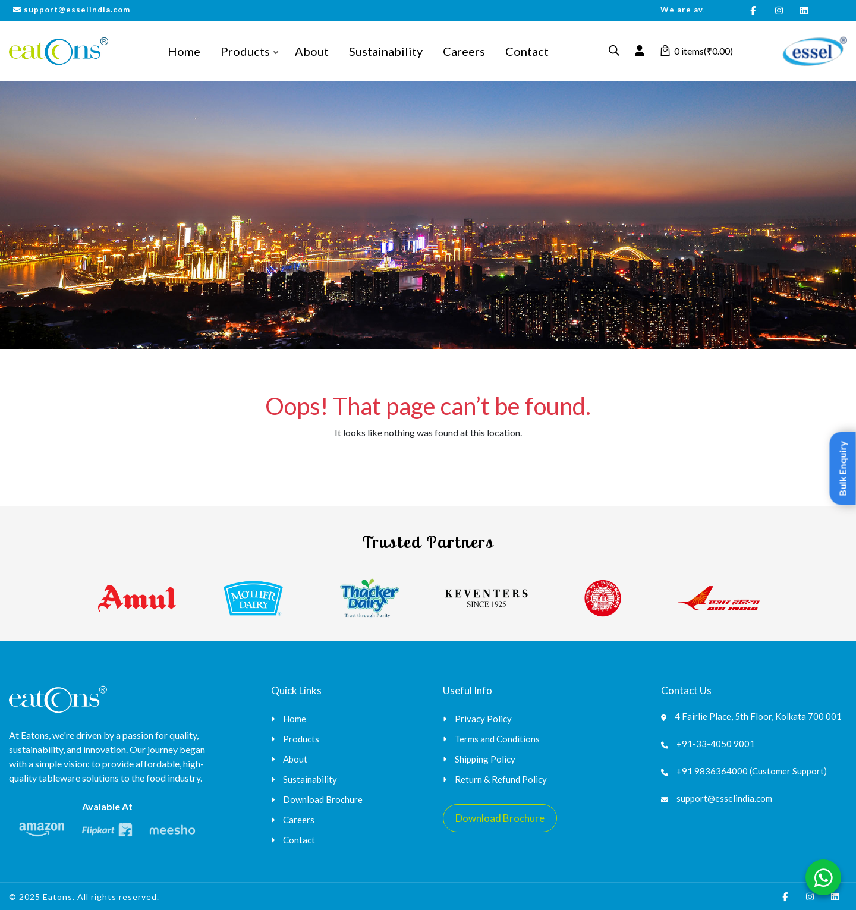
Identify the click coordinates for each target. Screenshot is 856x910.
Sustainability (386, 51)
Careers (464, 51)
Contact (527, 51)
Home (184, 51)
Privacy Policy (483, 718)
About (312, 51)
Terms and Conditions (497, 738)
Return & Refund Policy (501, 779)
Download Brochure (323, 799)
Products (245, 51)
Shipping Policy (485, 759)
